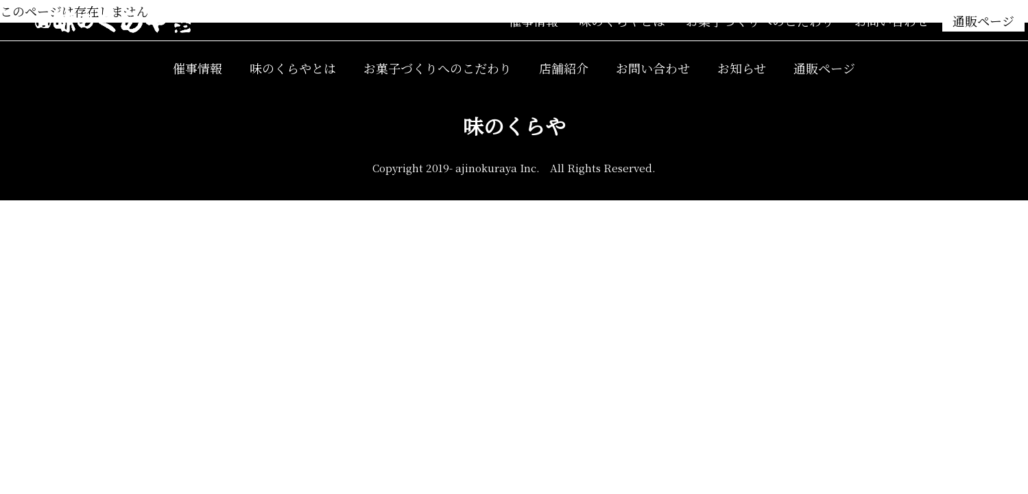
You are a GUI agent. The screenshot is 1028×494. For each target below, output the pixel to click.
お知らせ (741, 68)
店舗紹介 (563, 68)
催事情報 (533, 21)
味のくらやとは (622, 21)
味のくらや (514, 125)
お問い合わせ (891, 21)
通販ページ (983, 21)
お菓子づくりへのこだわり (760, 21)
